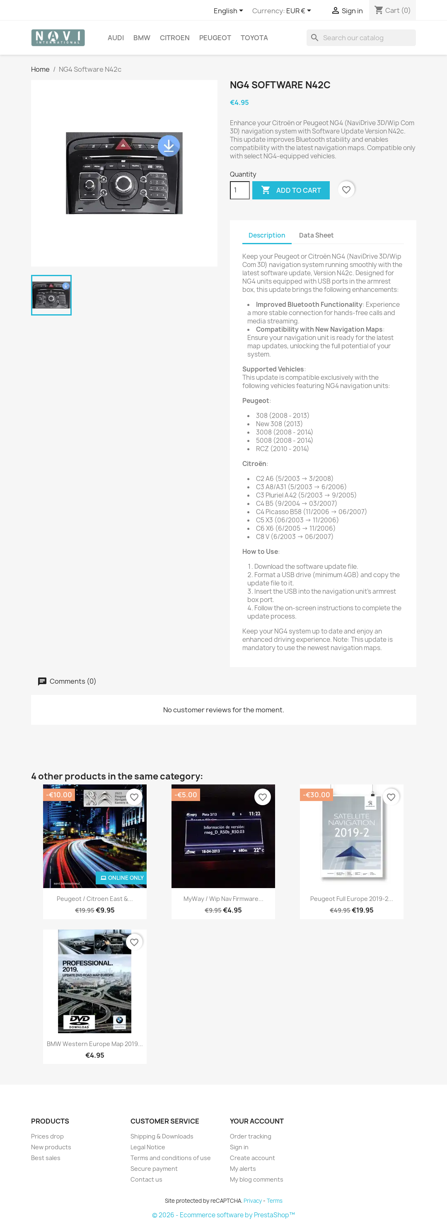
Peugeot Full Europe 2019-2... (351, 899)
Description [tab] (267, 235)
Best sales (45, 1158)
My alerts (243, 1169)
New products (51, 1147)
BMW (141, 37)
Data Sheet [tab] (316, 235)
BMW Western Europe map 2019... (95, 1044)
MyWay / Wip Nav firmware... (223, 899)
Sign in (239, 1147)
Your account (257, 1121)
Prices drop (47, 1136)
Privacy (253, 1200)
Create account (252, 1158)
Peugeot (215, 37)
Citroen (175, 37)
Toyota (254, 37)
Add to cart (291, 190)
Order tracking (250, 1136)
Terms (275, 1200)
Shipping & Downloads (161, 1136)
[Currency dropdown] (300, 11)
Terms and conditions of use (170, 1158)
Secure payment (154, 1169)
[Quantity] (240, 190)
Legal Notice (147, 1147)
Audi (116, 37)
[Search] (361, 37)
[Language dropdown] (230, 11)
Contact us (146, 1179)
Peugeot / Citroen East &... (95, 899)
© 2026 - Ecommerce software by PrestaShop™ (223, 1215)
